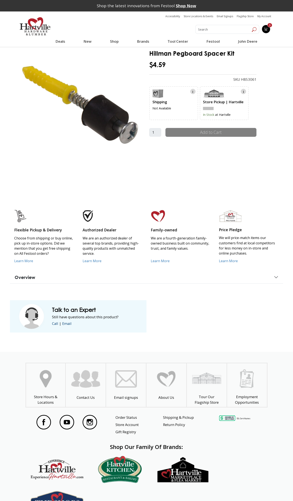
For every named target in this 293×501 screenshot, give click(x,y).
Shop (115, 42)
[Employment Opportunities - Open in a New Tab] (247, 385)
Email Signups (225, 16)
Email (67, 323)
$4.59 (157, 64)
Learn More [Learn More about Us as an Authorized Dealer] (92, 261)
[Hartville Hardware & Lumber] (35, 26)
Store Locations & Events (198, 16)
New (87, 41)
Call (55, 323)
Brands (143, 41)
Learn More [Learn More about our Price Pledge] (228, 261)
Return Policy (174, 424)
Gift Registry (126, 431)
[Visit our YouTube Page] (66, 422)
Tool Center (178, 41)
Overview (25, 277)
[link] (80, 104)
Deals (61, 42)
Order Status (126, 417)
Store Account (127, 424)
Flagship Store (245, 16)
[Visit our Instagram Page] (89, 422)
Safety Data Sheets (133, 490)
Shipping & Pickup (178, 417)
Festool (213, 41)
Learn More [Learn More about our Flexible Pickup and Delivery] (23, 261)
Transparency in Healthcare (183, 490)
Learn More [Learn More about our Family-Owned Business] (160, 261)
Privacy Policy (92, 490)
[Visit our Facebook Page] (43, 422)
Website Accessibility (51, 490)
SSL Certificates (243, 418)
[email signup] (126, 385)
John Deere (247, 41)
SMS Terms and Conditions (238, 490)
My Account (264, 16)
